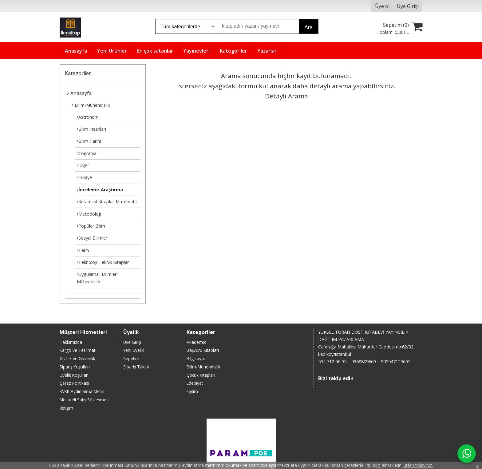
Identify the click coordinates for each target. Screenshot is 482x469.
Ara (308, 27)
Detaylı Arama (286, 96)
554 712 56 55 (332, 361)
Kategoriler (78, 73)
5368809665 (363, 361)
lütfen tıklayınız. (418, 465)
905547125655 (395, 361)
